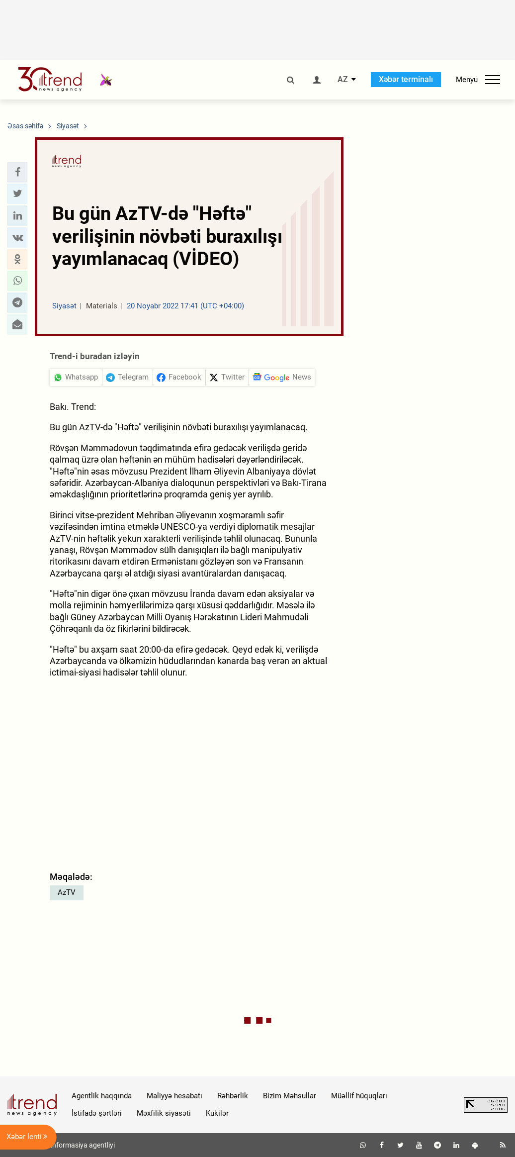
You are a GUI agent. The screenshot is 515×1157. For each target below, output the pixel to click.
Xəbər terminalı (406, 79)
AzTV (67, 892)
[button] (17, 172)
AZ (343, 80)
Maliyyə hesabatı (174, 1095)
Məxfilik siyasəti (164, 1113)
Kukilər (217, 1113)
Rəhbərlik (232, 1095)
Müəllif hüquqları (359, 1095)
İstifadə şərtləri (97, 1113)
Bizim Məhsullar (289, 1095)
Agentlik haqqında (102, 1095)
